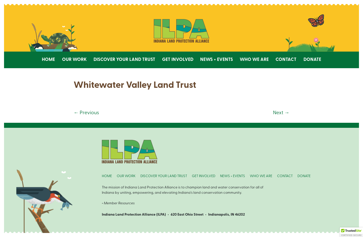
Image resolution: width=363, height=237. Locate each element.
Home (48, 59)
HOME (107, 176)
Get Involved (177, 59)
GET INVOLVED (203, 176)
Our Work (74, 59)
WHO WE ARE (261, 176)
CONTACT (285, 176)
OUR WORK (126, 176)
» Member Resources (118, 203)
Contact (286, 59)
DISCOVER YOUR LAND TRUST (163, 176)
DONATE (304, 176)
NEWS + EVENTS (232, 176)
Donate (312, 59)
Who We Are (254, 59)
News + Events (216, 59)
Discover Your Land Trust (124, 59)
